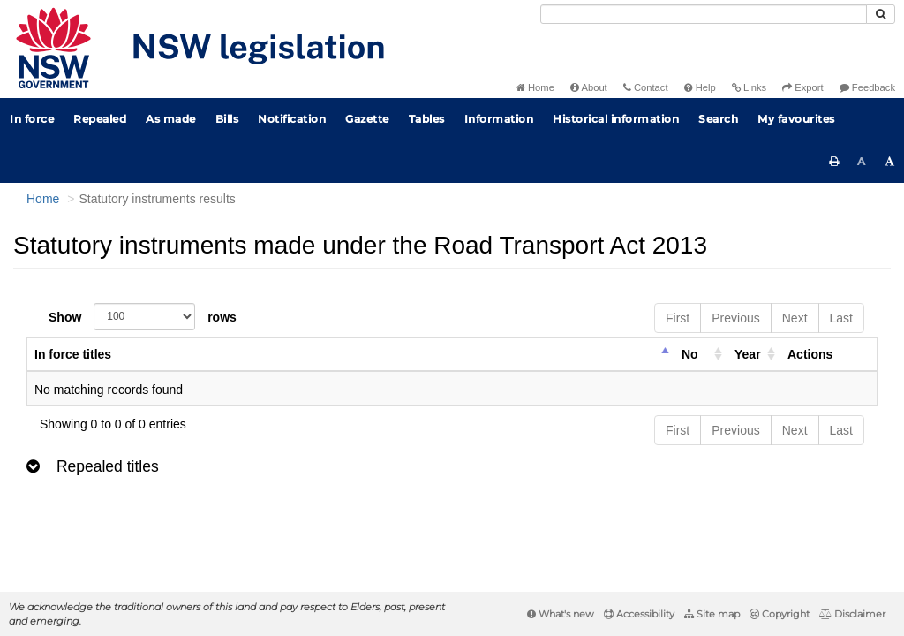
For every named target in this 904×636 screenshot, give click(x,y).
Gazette (367, 118)
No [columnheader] (690, 354)
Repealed (99, 118)
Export (802, 87)
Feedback (867, 87)
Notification (292, 118)
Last (841, 318)
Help (700, 87)
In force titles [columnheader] (72, 354)
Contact (645, 87)
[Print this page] (834, 161)
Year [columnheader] (747, 354)
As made (171, 118)
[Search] (703, 14)
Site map (712, 614)
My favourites (796, 118)
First (677, 318)
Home (535, 87)
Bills (227, 118)
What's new (560, 614)
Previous (735, 318)
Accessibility (639, 614)
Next (795, 318)
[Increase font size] (890, 161)
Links (749, 87)
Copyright (780, 614)
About (588, 87)
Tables (427, 118)
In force (32, 118)
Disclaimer (852, 614)
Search (718, 118)
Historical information (616, 118)
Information (499, 118)
